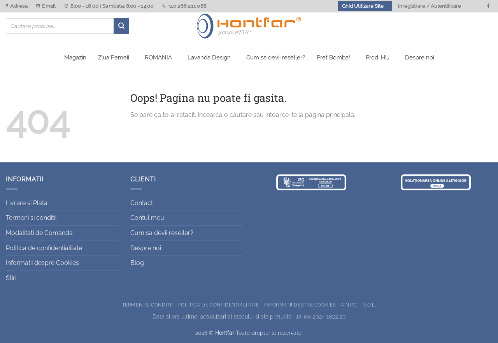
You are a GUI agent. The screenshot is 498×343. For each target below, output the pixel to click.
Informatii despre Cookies (42, 262)
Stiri (11, 278)
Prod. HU (377, 57)
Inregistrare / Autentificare (429, 6)
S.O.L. (369, 305)
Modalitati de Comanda (39, 233)
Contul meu (147, 217)
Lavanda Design (209, 57)
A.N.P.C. (349, 305)
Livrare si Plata (26, 203)
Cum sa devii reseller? (275, 57)
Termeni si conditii (31, 217)
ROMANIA (158, 57)
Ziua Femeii (113, 57)
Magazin (75, 57)
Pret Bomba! (333, 57)
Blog (137, 262)
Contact (141, 203)
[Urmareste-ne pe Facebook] (488, 6)
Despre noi (419, 57)
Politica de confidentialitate (44, 248)
